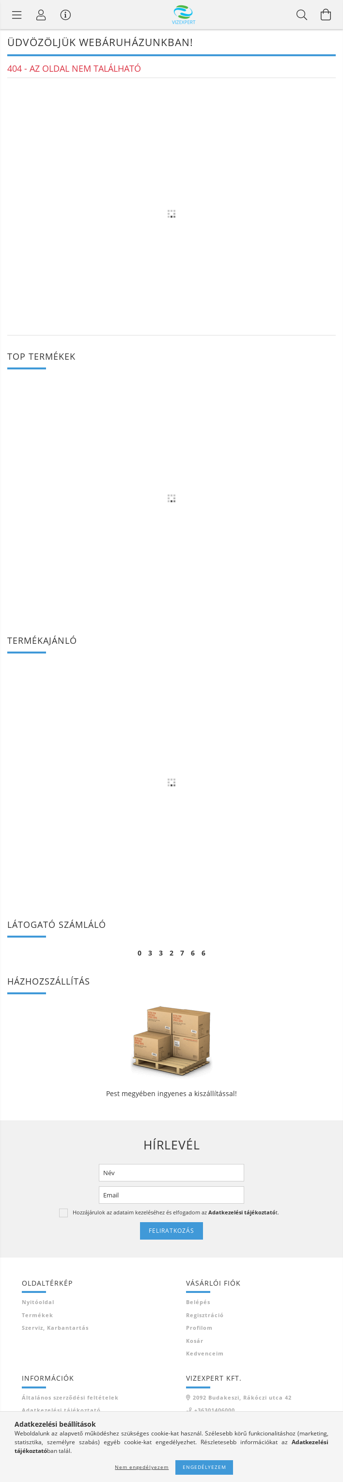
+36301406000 (214, 1410)
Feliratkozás (171, 1231)
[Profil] (41, 14)
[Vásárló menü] (65, 14)
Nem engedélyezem (142, 1467)
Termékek (37, 1315)
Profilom (199, 1327)
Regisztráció (205, 1315)
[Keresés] (302, 14)
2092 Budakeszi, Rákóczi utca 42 (242, 1397)
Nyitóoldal (38, 1302)
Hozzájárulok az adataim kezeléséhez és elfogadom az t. (176, 1212)
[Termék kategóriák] (17, 14)
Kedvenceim (205, 1353)
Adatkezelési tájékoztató (61, 1410)
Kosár (194, 1340)
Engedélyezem (204, 1467)
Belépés (198, 1302)
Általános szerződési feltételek (70, 1397)
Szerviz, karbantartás (55, 1327)
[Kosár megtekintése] (326, 14)
